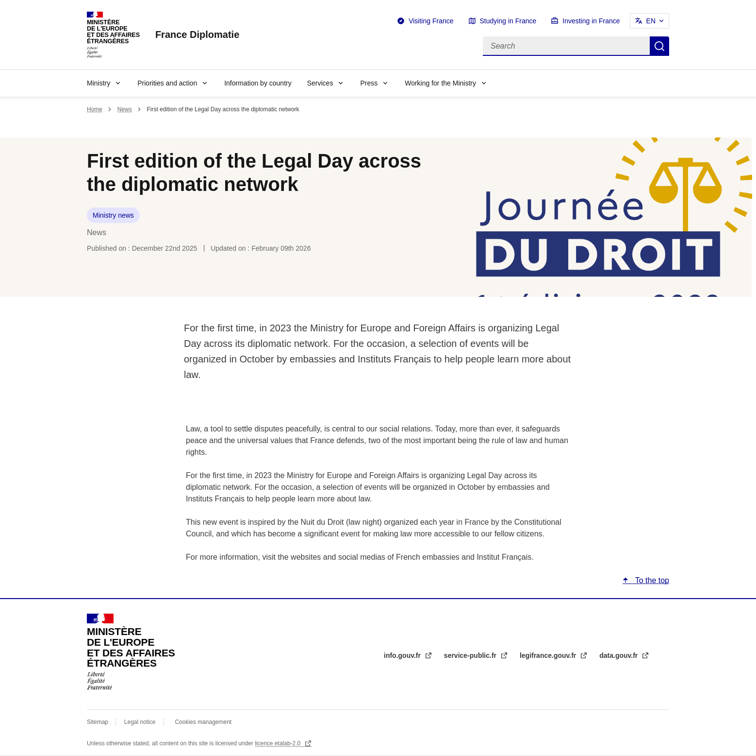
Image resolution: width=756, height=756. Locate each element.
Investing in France (591, 21)
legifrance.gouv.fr (549, 655)
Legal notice (140, 722)
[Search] (566, 46)
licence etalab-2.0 (278, 743)
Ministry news (113, 215)
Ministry (98, 83)
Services (320, 83)
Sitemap (98, 722)
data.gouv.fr (619, 655)
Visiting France (431, 21)
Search (659, 46)
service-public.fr (471, 655)
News (124, 109)
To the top (651, 580)
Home (94, 109)
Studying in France (508, 21)
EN (651, 21)
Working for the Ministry (440, 83)
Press (369, 83)
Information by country (258, 83)
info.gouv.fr (403, 655)
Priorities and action (167, 83)
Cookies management (203, 722)
